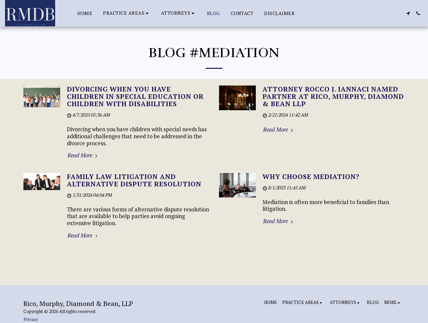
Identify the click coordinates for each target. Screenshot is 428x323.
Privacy (30, 319)
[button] (126, 13)
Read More (83, 155)
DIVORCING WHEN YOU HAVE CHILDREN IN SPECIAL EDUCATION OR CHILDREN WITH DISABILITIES (135, 96)
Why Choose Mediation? (310, 176)
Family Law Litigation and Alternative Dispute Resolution (134, 180)
